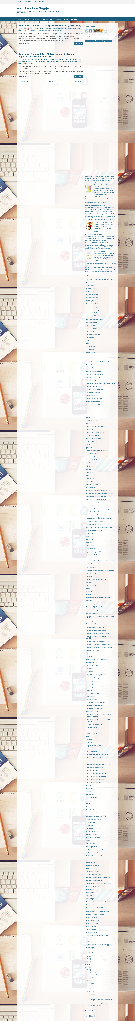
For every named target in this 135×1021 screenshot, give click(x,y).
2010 (88, 1010)
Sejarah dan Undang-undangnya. (96, 807)
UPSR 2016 (89, 941)
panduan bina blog (92, 610)
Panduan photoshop (92, 650)
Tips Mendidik (90, 905)
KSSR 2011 (40, 28)
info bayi (88, 466)
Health (58, 2)
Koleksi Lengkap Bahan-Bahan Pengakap (98, 518)
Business (27, 19)
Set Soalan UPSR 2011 (93, 831)
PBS (87, 653)
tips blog (89, 895)
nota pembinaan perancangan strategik (98, 597)
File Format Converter (92, 435)
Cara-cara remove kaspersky (94, 389)
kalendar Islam (90, 472)
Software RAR (90, 862)
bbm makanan (90, 353)
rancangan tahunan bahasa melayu (39, 61)
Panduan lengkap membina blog (96, 630)
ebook (88, 423)
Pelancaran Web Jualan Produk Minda (97, 659)
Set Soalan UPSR (99, 251)
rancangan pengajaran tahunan (40, 30)
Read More (78, 44)
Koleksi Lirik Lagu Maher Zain (95, 205)
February (91, 994)
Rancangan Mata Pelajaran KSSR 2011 (56, 28)
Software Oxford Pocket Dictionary (96, 856)
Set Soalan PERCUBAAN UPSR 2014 (96, 243)
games (88, 444)
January (91, 997)
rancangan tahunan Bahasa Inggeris (97, 773)
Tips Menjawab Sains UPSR (94, 908)
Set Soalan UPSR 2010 (93, 828)
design (88, 417)
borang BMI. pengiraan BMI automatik (97, 362)
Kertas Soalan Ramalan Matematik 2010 (98, 490)
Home (19, 2)
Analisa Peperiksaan (92, 297)
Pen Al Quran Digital (92, 665)
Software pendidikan (92, 859)
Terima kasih (90, 892)
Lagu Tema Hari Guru (92, 549)
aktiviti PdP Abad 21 (92, 288)
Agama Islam (90, 285)
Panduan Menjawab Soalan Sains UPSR (98, 641)
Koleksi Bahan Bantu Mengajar (33, 8)
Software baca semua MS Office (96, 850)
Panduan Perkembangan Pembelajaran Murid (99, 647)
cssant (88, 411)
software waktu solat (92, 865)
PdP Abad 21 (90, 656)
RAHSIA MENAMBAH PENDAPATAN (97, 755)
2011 (88, 970)
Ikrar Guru (89, 463)
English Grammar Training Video (96, 426)
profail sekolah (90, 742)
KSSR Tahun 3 (90, 539)
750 (87, 282)
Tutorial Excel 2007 (91, 917)
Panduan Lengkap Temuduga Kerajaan (97, 633)
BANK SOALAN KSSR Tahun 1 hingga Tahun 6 (99, 176)
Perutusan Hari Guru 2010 (93, 711)
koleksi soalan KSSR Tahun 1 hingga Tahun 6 (99, 527)
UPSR (88, 938)
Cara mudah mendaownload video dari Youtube (100, 383)
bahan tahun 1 (90, 331)
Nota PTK (89, 601)
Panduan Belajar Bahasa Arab (95, 607)
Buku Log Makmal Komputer (94, 374)
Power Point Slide (91, 733)
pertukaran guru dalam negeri (95, 708)
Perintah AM (89, 690)
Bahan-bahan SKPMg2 (92, 197)
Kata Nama (89, 481)
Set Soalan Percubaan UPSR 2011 (96, 813)
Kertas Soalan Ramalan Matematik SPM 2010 (99, 496)
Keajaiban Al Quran (92, 484)
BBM (87, 343)
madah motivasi (91, 558)
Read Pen (89, 785)
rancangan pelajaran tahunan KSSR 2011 (98, 764)
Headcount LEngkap (92, 460)
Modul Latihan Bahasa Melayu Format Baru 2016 (100, 570)
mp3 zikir (89, 576)
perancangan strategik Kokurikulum (97, 684)
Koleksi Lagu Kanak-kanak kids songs (97, 509)
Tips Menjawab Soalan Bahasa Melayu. (98, 911)
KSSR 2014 (89, 536)
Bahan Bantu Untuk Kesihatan (95, 319)
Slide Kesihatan (91, 843)
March (90, 991)
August (91, 978)
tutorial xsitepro (91, 929)
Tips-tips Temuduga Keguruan (95, 914)
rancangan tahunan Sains (93, 782)
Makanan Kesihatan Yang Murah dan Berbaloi (100, 561)
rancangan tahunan (63, 59)
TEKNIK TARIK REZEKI (92, 886)
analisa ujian (90, 301)
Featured (50, 2)
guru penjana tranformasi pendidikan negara (99, 457)
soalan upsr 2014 (91, 847)
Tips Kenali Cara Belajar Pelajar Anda (97, 902)
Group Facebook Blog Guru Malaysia (97, 450)
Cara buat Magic (91, 380)
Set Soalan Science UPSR (93, 234)
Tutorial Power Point (92, 923)
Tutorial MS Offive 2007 (93, 920)
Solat (87, 868)
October (91, 972)
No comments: (57, 30)
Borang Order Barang (92, 365)
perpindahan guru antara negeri (95, 702)
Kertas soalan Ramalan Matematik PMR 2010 (99, 493)
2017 (88, 956)
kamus (88, 475)
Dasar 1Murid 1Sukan (92, 414)
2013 (88, 964)
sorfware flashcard (92, 871)
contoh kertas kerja (92, 395)
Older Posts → (78, 81)
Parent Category (39, 2)
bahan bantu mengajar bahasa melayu (97, 310)
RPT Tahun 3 (89, 801)
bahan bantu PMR (91, 313)
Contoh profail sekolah (93, 405)
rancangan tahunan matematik (60, 61)
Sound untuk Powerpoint (93, 874)
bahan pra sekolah (91, 328)
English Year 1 (90, 429)
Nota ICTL (89, 591)
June (90, 983)
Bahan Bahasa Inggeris (93, 307)
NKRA (88, 588)
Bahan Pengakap (91, 325)
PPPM (88, 736)
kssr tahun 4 (90, 542)
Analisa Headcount (92, 294)
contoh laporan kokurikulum (94, 398)
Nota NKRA (89, 594)
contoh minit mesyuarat (93, 402)
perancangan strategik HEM (94, 681)
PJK (87, 730)
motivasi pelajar (91, 573)
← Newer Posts (23, 81)
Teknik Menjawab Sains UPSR (95, 880)
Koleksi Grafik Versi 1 (92, 503)
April (90, 989)
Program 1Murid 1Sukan (93, 746)
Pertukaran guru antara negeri (95, 705)
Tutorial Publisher (91, 926)
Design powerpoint (92, 420)
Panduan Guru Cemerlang (93, 624)
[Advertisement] (51, 49)
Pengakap (89, 668)
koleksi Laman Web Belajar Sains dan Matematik (101, 515)
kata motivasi (90, 478)
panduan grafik (90, 621)
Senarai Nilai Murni (91, 810)
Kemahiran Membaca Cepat (103, 222)
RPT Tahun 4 (89, 804)
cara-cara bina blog (92, 386)
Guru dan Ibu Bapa (91, 454)
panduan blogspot (92, 613)
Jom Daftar (89, 469)
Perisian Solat (90, 696)
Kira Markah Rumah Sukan (102, 185)
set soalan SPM (91, 822)
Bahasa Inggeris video (93, 334)
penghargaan (90, 671)
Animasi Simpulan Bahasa (94, 304)
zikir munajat (90, 948)
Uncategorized (75, 19)
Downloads (28, 2)
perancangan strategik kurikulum (96, 687)
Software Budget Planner (93, 853)
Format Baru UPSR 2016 (93, 438)
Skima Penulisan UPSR (93, 837)
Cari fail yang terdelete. (93, 392)
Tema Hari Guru (90, 889)
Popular (89, 41)
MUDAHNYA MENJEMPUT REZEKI (96, 579)
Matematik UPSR (91, 567)
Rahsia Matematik (91, 752)
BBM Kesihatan (90, 349)
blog (87, 356)
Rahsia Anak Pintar (91, 749)
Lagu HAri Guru (90, 545)
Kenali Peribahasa (91, 487)
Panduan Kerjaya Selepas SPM (95, 627)
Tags (96, 41)
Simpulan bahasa (91, 834)
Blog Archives (106, 41)
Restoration (89, 788)
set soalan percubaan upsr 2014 (96, 816)
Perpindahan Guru (91, 699)
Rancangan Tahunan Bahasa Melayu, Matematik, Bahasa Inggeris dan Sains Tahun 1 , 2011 (46, 55)
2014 (88, 961)
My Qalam (89, 582)
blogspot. (89, 359)
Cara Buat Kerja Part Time (93, 377)
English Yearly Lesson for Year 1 (95, 432)
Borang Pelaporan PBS (93, 368)
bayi (87, 340)
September (92, 975)
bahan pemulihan (91, 322)
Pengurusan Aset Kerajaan (94, 675)
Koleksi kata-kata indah (93, 506)
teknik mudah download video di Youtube (98, 883)
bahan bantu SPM (91, 316)
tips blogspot (90, 899)
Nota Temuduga (91, 604)
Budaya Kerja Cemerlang (93, 371)
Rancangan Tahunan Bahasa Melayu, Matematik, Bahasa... (99, 1004)
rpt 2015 (88, 791)
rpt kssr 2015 (90, 794)
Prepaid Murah (90, 739)
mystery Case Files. (92, 585)
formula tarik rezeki (92, 441)
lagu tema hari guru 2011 (93, 552)
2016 (88, 959)
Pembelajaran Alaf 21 (92, 662)
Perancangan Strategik (93, 678)
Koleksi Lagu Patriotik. (93, 512)
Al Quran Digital (91, 291)
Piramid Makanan (91, 727)
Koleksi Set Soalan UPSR (93, 524)
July (90, 980)
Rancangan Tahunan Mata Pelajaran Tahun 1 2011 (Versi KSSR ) (49, 25)
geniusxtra (89, 448)
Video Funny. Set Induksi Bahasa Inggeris (98, 945)
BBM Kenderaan (91, 346)
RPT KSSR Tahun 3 (91, 798)
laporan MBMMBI (91, 555)
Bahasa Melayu (90, 337)
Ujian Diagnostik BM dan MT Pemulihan (98, 935)
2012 (88, 967)
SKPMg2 (88, 840)
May (90, 986)
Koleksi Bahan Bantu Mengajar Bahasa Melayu (100, 214)
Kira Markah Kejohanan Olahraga (96, 500)
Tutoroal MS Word (91, 932)
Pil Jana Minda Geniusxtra (94, 724)
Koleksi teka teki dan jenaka (94, 530)
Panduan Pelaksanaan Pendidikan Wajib (98, 644)
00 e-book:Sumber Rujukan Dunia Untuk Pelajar (100, 279)
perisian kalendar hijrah (93, 693)
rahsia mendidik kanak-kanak (95, 758)
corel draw (89, 408)
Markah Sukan (90, 564)
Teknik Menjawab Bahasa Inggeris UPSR (98, 877)
